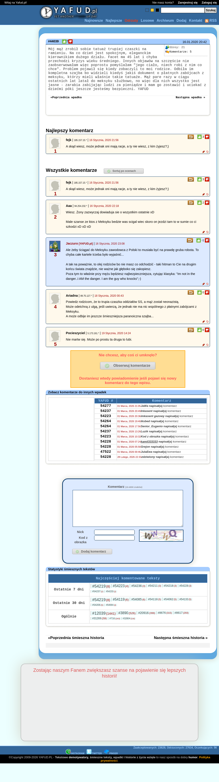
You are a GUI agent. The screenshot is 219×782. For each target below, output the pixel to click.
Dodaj (181, 20)
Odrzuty (131, 20)
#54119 (121, 617)
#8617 (182, 631)
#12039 (103, 631)
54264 (105, 435)
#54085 (138, 617)
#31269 (99, 636)
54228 (105, 459)
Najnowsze (94, 20)
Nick (80, 549)
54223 (105, 429)
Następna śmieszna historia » (181, 656)
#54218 (170, 604)
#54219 (101, 604)
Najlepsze (114, 20)
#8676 (165, 631)
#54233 (111, 609)
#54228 (185, 604)
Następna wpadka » (190, 108)
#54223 (121, 604)
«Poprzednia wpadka (66, 108)
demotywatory (78, 775)
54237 (105, 423)
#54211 (154, 604)
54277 (105, 417)
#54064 (111, 623)
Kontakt (195, 20)
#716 (115, 636)
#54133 (185, 617)
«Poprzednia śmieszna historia (76, 656)
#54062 (170, 617)
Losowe (147, 20)
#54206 (97, 623)
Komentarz (125, 497)
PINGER (111, 771)
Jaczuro (72, 254)
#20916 (146, 631)
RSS (211, 20)
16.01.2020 (190, 42)
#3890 (127, 631)
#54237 (97, 609)
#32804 (129, 636)
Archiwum (165, 20)
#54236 (138, 604)
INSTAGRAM (75, 771)
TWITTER (94, 771)
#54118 (154, 617)
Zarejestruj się (187, 2)
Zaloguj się (209, 2)
